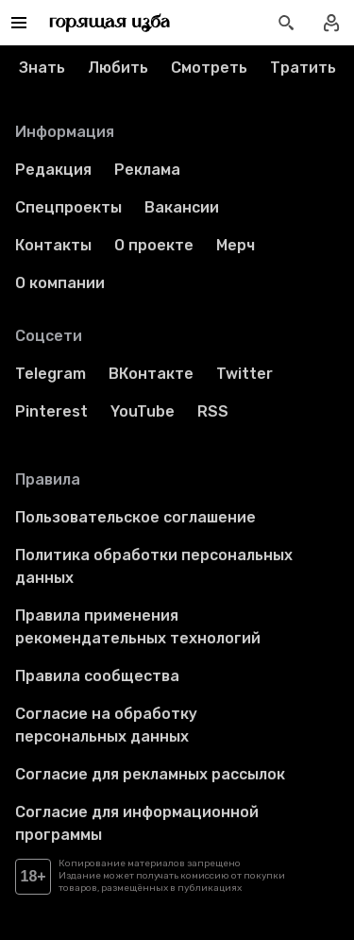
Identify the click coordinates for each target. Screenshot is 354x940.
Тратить (303, 68)
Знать (42, 68)
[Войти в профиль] (331, 22)
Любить (118, 68)
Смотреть (209, 68)
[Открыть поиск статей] (286, 22)
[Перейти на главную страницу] (110, 22)
